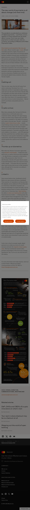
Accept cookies (20, 221)
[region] (15, 213)
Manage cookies (8, 221)
